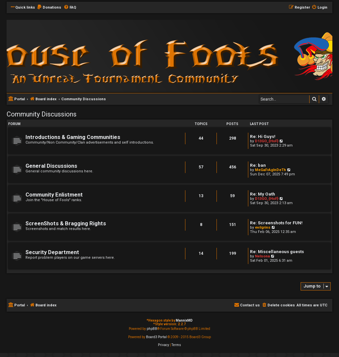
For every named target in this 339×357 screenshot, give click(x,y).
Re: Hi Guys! (262, 136)
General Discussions (51, 166)
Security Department (52, 252)
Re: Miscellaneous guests (277, 251)
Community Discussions (41, 114)
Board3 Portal (156, 337)
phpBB (152, 329)
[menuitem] (49, 8)
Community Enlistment (54, 195)
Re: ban (258, 165)
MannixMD (184, 320)
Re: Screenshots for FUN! (276, 222)
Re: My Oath (262, 194)
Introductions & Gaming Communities (72, 137)
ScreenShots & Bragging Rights (65, 223)
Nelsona (262, 256)
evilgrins (262, 227)
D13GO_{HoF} (266, 141)
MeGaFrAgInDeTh (270, 170)
